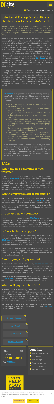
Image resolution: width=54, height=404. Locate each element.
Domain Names (14, 318)
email (11, 361)
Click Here (13, 389)
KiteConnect (15, 334)
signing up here (42, 264)
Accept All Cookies (33, 401)
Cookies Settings (19, 401)
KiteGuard (15, 326)
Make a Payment (15, 342)
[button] (51, 394)
